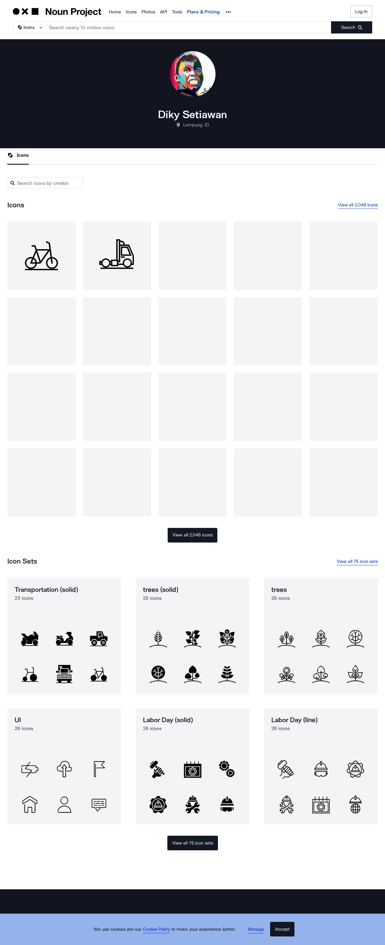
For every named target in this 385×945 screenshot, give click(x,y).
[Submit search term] (351, 27)
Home (115, 12)
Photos (148, 12)
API (163, 12)
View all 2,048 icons (358, 205)
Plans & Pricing (203, 12)
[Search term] (188, 27)
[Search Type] (29, 27)
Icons (131, 12)
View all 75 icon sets (357, 562)
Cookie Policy (159, 934)
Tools (177, 12)
